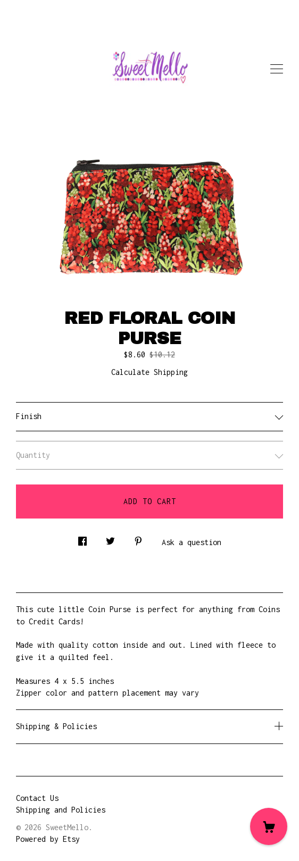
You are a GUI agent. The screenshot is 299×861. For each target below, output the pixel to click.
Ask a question (191, 542)
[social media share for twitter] (110, 538)
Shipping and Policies (60, 809)
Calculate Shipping (149, 372)
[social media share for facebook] (82, 538)
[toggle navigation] (276, 69)
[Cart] (268, 826)
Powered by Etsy (48, 838)
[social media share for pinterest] (138, 538)
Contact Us (37, 798)
